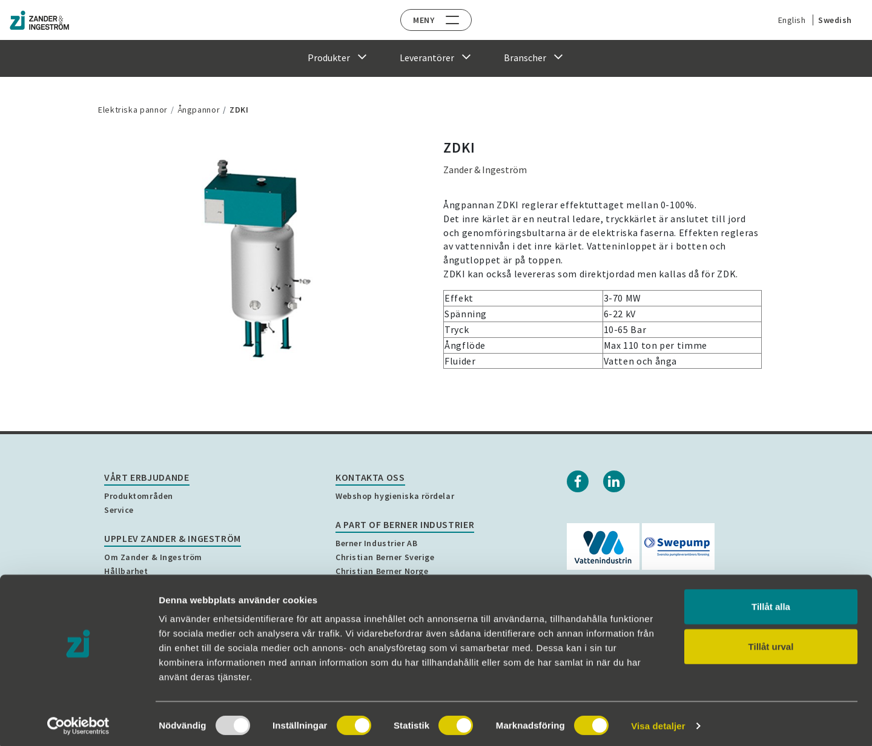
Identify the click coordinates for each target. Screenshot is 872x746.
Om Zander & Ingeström (153, 557)
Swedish (829, 20)
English (786, 20)
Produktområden (138, 495)
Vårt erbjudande (147, 477)
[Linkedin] (614, 481)
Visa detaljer (658, 722)
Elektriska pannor (133, 109)
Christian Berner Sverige (384, 557)
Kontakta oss (370, 477)
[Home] (51, 20)
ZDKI (239, 109)
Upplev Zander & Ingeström (172, 538)
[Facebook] (578, 481)
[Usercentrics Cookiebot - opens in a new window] (78, 722)
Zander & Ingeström (485, 169)
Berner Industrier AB (376, 543)
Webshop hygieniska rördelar (394, 495)
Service (119, 509)
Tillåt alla (770, 603)
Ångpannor (198, 109)
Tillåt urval (771, 643)
